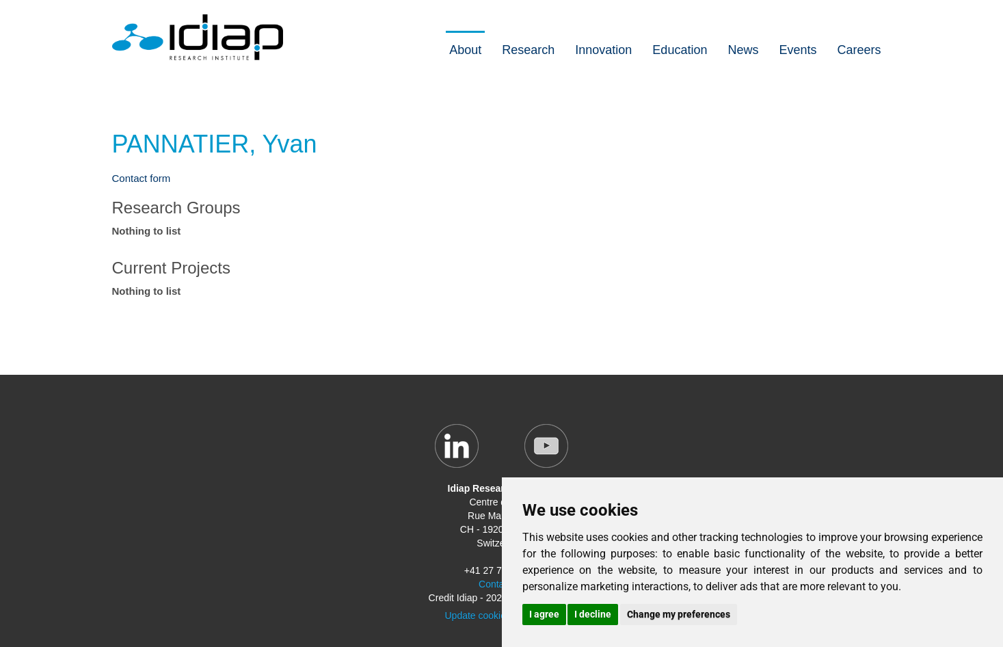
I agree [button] (544, 614)
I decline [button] (592, 614)
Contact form (141, 178)
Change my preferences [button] (678, 614)
